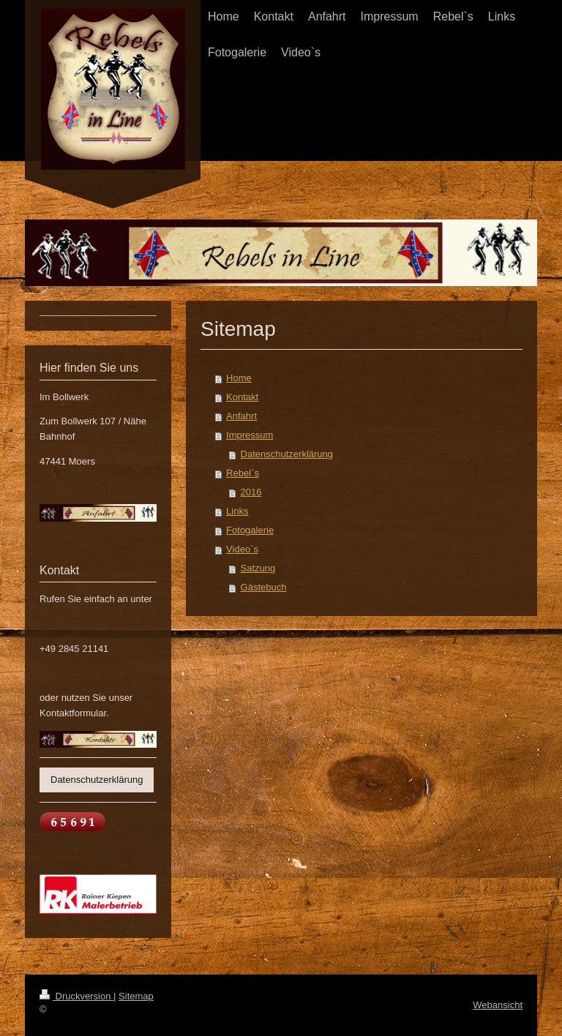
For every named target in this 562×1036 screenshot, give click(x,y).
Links (237, 511)
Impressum (249, 434)
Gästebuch (264, 587)
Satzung (258, 568)
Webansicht (497, 1004)
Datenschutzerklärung (287, 453)
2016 (251, 492)
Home (239, 377)
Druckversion (76, 996)
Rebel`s (242, 473)
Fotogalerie (250, 530)
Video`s (242, 549)
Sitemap (136, 996)
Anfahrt (241, 415)
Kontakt (242, 396)
